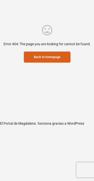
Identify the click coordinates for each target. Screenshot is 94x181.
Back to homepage (47, 57)
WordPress (75, 123)
